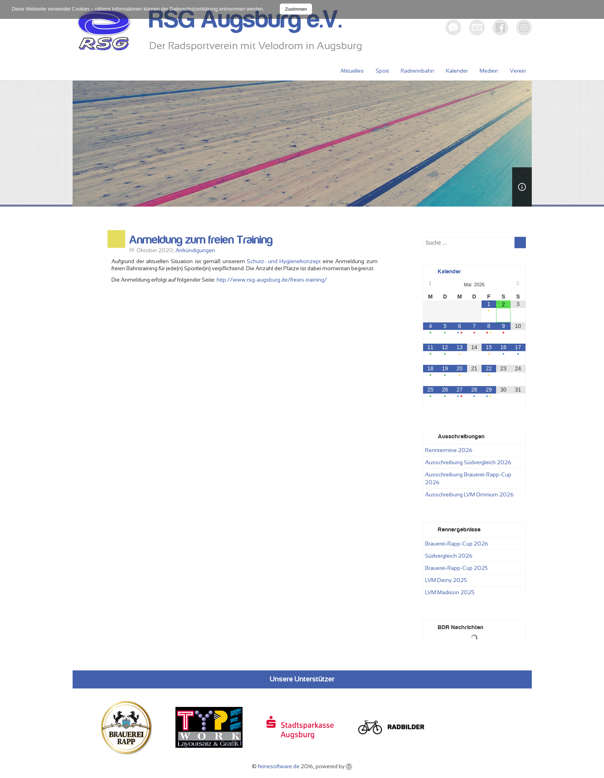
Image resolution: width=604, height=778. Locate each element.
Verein (518, 71)
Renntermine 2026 (449, 450)
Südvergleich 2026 (449, 556)
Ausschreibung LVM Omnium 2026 (469, 494)
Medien (489, 71)
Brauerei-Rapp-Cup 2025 (456, 568)
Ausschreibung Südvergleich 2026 (468, 462)
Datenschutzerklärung (194, 9)
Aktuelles (352, 71)
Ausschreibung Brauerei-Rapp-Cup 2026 (468, 478)
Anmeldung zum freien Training (201, 240)
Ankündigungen (195, 250)
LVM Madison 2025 (449, 592)
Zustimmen (296, 9)
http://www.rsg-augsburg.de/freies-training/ (272, 279)
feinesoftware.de (278, 766)
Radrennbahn (417, 71)
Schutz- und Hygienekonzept (284, 261)
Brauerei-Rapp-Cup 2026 (456, 543)
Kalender (457, 71)
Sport (382, 71)
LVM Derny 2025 (446, 580)
